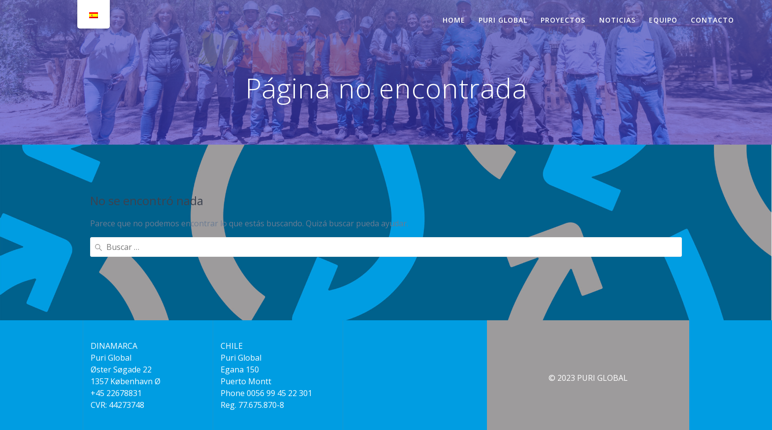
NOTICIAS (617, 20)
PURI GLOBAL (503, 20)
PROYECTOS (563, 20)
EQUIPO (663, 20)
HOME (454, 20)
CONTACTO (712, 20)
